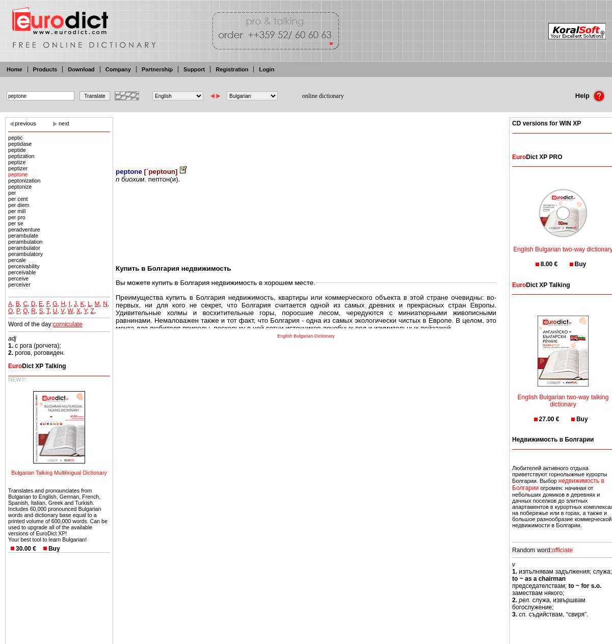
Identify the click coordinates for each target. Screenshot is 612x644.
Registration (232, 69)
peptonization (24, 180)
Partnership (157, 69)
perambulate (23, 236)
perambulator (24, 248)
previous (25, 123)
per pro (16, 217)
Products (45, 69)
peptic (15, 138)
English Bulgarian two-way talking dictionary (563, 394)
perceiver (19, 284)
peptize (16, 162)
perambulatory (25, 254)
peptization (21, 156)
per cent (18, 199)
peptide (17, 150)
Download (81, 69)
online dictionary (323, 95)
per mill (16, 211)
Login (266, 69)
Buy (54, 548)
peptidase (20, 144)
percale (17, 260)
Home (14, 69)
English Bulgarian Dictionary (306, 336)
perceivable (22, 272)
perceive (18, 278)
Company (118, 69)
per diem (18, 205)
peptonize (20, 187)
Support (194, 69)
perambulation (25, 242)
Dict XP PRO (537, 157)
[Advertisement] (306, 135)
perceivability (24, 266)
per (12, 193)
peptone (18, 174)
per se (15, 223)
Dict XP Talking (37, 366)
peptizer (18, 168)
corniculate (68, 324)
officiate (562, 550)
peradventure (24, 229)
